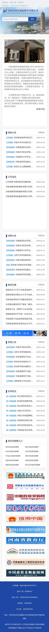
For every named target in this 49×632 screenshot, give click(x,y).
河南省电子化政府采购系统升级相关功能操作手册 (26, 319)
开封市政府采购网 (31, 451)
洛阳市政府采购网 (12, 460)
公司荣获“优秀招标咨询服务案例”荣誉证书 (23, 182)
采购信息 (5, 2)
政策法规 (13, 2)
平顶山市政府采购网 (13, 456)
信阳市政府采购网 (31, 460)
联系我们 (20, 2)
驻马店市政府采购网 (32, 465)
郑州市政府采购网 (12, 447)
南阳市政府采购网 (12, 465)
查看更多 (41, 132)
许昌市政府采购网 (12, 451)
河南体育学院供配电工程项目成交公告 (31, 274)
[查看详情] (40, 109)
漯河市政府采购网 (31, 456)
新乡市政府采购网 (31, 447)
